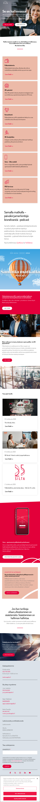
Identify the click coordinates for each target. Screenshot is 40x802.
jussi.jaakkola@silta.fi (8, 692)
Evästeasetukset (20, 788)
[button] (37, 2)
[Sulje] (37, 778)
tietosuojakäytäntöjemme (17, 760)
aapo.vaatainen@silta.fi (9, 703)
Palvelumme (8, 24)
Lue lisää (7, 308)
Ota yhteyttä (21, 24)
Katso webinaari (12, 593)
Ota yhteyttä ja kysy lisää (13, 557)
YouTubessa (28, 243)
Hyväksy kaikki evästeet (20, 798)
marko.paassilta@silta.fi (9, 713)
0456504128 (6, 701)
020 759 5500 (6, 671)
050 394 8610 (6, 690)
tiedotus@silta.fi (7, 677)
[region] (20, 789)
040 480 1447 (6, 711)
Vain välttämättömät (20, 793)
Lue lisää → (9, 74)
